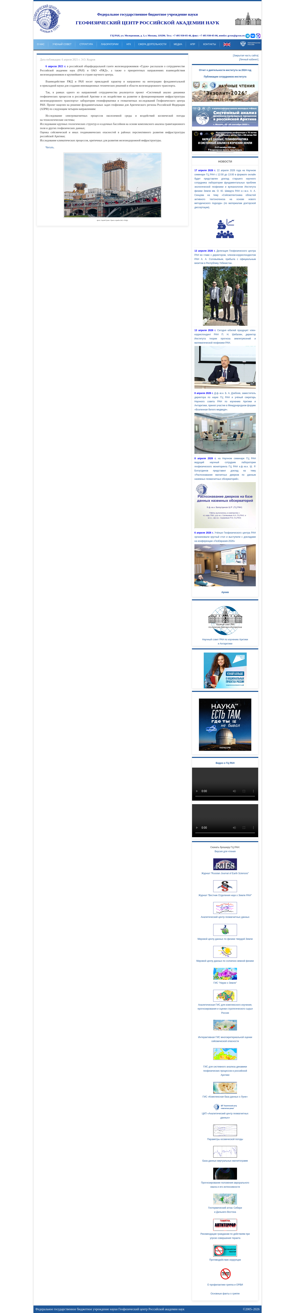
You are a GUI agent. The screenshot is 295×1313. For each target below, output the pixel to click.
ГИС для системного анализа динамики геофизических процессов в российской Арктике (225, 1070)
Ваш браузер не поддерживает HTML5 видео (225, 784)
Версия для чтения (225, 851)
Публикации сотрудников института (225, 76)
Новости (225, 161)
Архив (225, 592)
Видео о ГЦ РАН (225, 763)
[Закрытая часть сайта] (245, 55)
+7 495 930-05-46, (182, 35)
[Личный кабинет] (248, 59)
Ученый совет (61, 44)
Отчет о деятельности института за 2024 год (225, 70)
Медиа (178, 44)
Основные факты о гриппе (225, 1293)
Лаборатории (110, 44)
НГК (129, 44)
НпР (192, 44)
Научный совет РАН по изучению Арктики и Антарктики (225, 624)
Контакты (209, 44)
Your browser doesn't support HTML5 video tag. (225, 141)
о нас (41, 44)
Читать (50, 147)
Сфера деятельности (152, 44)
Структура (86, 44)
